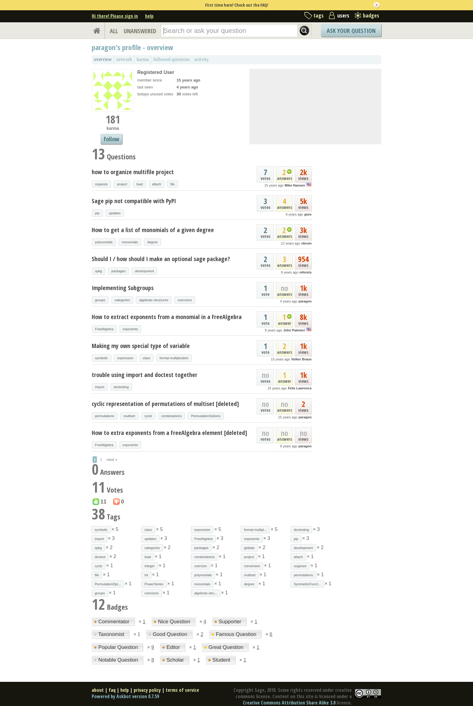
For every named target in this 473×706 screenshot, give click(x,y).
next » (112, 459)
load (139, 184)
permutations (104, 416)
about (98, 690)
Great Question (224, 647)
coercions (185, 300)
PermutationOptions (205, 416)
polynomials (104, 242)
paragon (305, 301)
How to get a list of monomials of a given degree (153, 230)
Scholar (173, 660)
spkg (98, 271)
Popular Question (116, 647)
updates (115, 213)
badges (371, 15)
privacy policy (147, 690)
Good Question (168, 634)
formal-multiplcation (174, 358)
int (146, 575)
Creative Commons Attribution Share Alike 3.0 (289, 702)
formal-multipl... (255, 530)
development (144, 271)
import (99, 387)
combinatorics (171, 416)
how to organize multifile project (133, 172)
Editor (171, 647)
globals (249, 548)
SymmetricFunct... (307, 584)
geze (308, 214)
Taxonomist (109, 634)
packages (118, 271)
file (172, 184)
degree (152, 242)
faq (112, 690)
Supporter (228, 622)
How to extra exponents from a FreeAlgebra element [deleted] (169, 433)
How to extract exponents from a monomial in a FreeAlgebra (167, 317)
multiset (129, 416)
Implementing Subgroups (123, 288)
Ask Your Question (351, 31)
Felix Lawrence (300, 388)
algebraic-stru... (205, 593)
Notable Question (116, 660)
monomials (130, 242)
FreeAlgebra (104, 329)
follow (111, 139)
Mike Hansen (295, 185)
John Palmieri (294, 330)
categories (122, 300)
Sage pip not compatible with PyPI (134, 201)
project (122, 184)
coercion (200, 566)
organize (101, 184)
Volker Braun (301, 359)
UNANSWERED (140, 31)
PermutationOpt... (108, 584)
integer (149, 566)
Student (219, 660)
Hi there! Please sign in (115, 16)
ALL (114, 31)
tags (318, 15)
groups (100, 300)
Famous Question (234, 634)
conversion (252, 566)
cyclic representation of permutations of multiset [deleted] (165, 404)
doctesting (121, 387)
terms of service (182, 690)
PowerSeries (153, 584)
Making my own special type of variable (141, 346)
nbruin (306, 243)
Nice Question (173, 622)
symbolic (101, 358)
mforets (306, 272)
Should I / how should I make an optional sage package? (161, 259)
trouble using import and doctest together (144, 375)
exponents (130, 329)
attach (156, 184)
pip (97, 213)
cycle (148, 416)
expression (125, 358)
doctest (100, 557)
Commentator (112, 622)
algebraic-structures (153, 300)
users (343, 15)
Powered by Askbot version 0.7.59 (125, 696)
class (146, 358)
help (149, 16)
